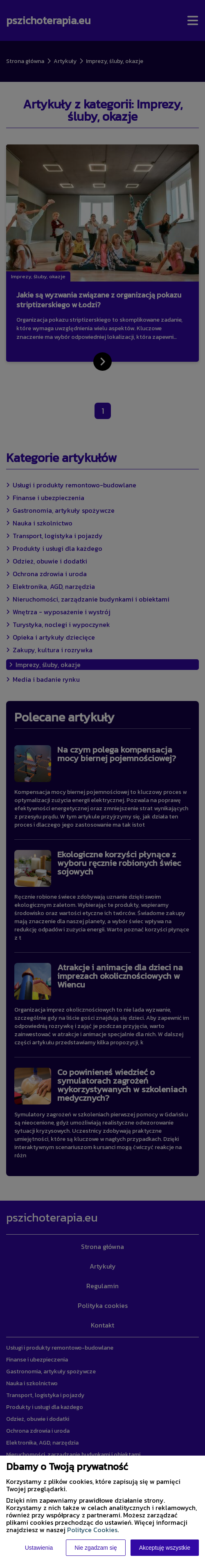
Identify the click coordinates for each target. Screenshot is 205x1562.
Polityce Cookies (92, 1530)
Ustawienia (39, 1547)
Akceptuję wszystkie (164, 1547)
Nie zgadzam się (95, 1547)
